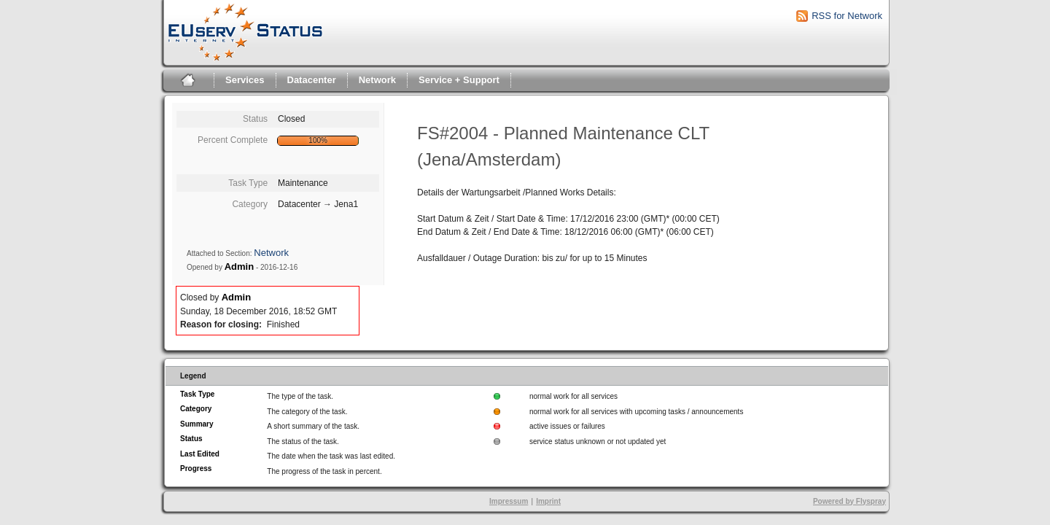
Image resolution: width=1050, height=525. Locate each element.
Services (245, 79)
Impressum (508, 501)
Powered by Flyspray (849, 501)
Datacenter (311, 79)
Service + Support (459, 79)
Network (377, 79)
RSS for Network (847, 15)
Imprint (548, 501)
